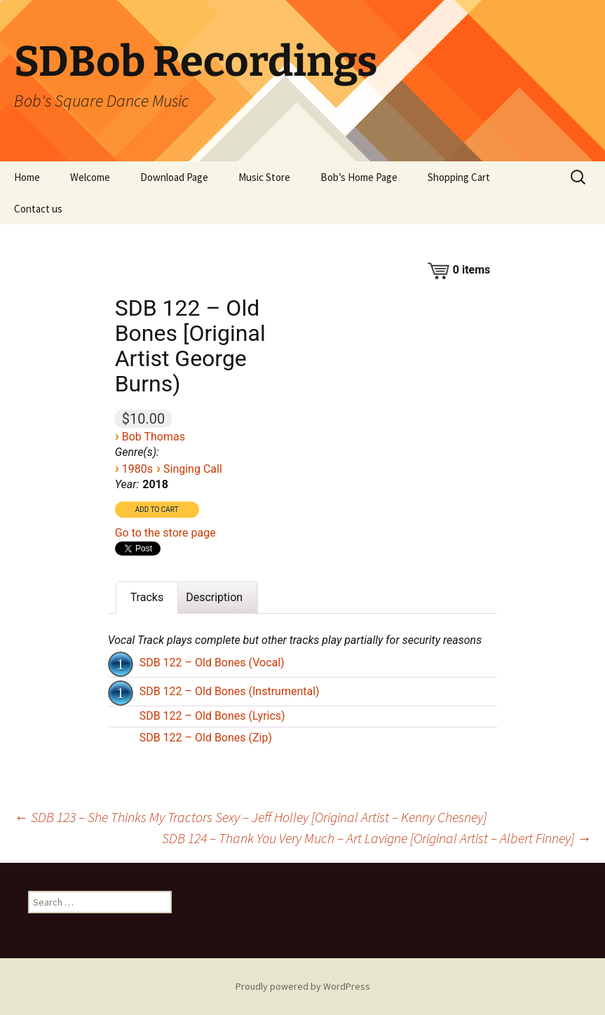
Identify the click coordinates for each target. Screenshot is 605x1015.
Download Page (174, 177)
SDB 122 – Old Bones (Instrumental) (230, 691)
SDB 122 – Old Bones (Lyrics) (212, 715)
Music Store (264, 177)
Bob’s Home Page (358, 177)
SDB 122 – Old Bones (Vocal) (212, 662)
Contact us (38, 208)
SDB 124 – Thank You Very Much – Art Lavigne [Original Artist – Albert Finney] (376, 838)
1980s (137, 469)
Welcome (90, 177)
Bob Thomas (153, 436)
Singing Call (192, 469)
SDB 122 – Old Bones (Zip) (206, 737)
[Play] (120, 664)
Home (27, 177)
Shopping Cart (459, 177)
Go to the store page (165, 532)
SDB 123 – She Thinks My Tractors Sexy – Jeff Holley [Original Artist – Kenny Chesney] (250, 817)
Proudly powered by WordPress (303, 986)
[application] (122, 663)
